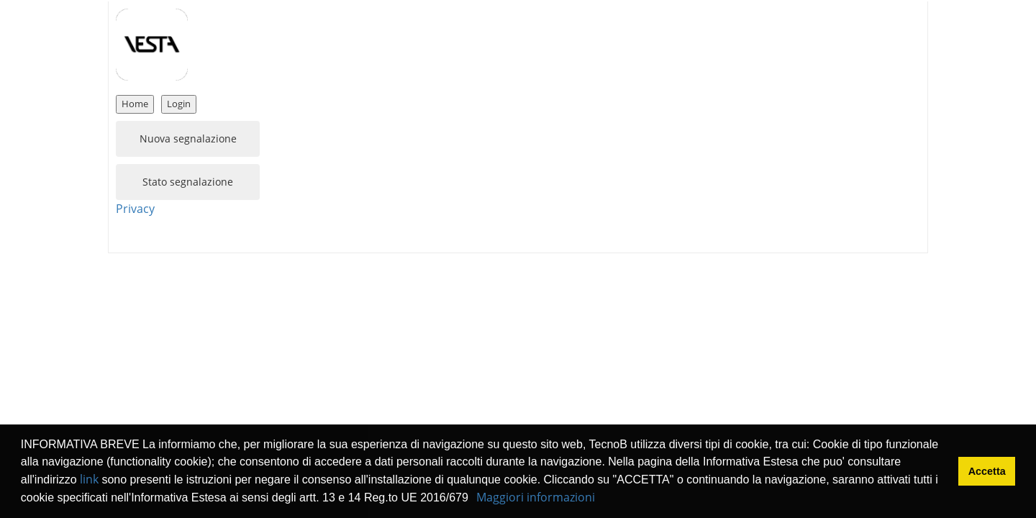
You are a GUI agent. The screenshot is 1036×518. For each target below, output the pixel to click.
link (89, 479)
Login (179, 103)
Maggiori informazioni (535, 497)
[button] (473, 499)
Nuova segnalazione (188, 138)
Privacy (135, 209)
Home (135, 103)
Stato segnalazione (187, 181)
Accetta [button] (987, 471)
